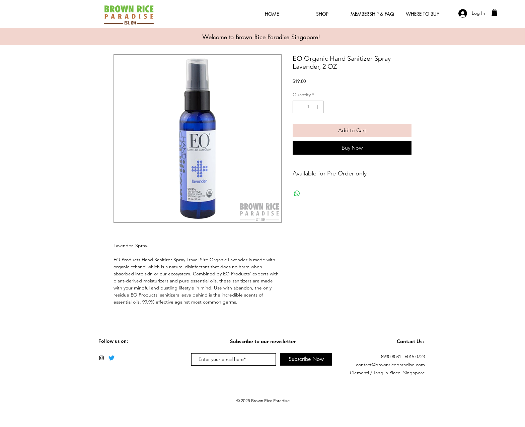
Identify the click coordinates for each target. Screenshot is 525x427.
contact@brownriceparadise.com (390, 365)
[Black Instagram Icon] (101, 358)
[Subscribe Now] (306, 359)
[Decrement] (298, 107)
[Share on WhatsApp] (297, 194)
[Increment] (318, 107)
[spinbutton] (308, 107)
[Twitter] (111, 358)
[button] (494, 12)
